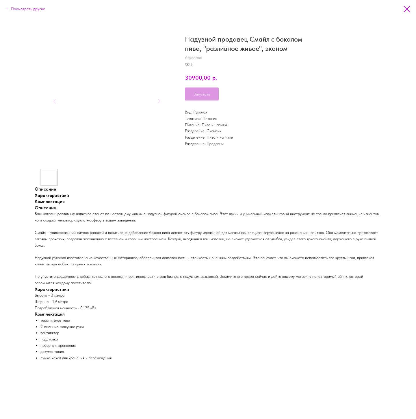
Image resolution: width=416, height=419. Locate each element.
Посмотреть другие (28, 8)
